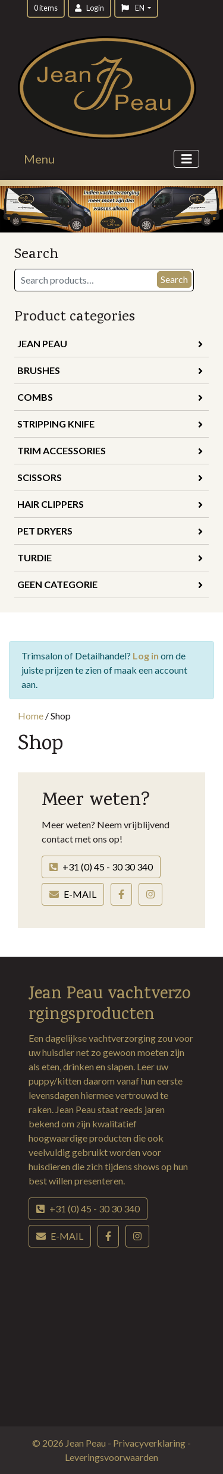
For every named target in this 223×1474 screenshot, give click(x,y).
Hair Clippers (110, 504)
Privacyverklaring (150, 1442)
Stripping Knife (110, 423)
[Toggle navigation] (187, 159)
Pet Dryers (110, 530)
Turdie (110, 557)
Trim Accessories (110, 450)
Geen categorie (110, 584)
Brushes (110, 370)
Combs (110, 397)
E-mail (72, 894)
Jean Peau (110, 343)
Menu (39, 159)
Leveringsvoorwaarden (111, 1457)
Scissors (110, 477)
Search (174, 279)
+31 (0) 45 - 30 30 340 (101, 866)
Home (30, 715)
